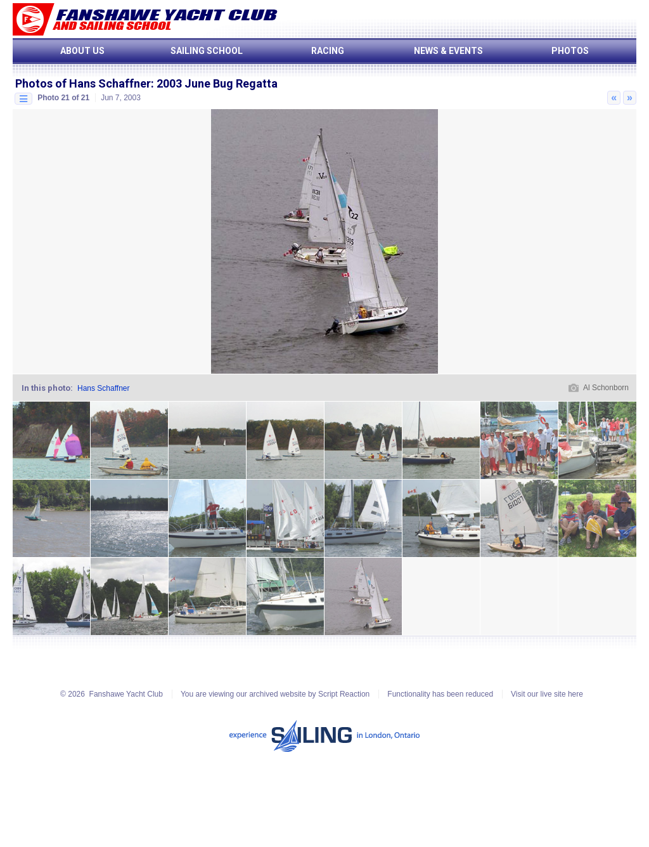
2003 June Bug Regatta (217, 83)
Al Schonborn (606, 387)
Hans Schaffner (103, 388)
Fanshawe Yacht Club (126, 694)
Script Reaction (343, 694)
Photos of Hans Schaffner (83, 83)
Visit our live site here (547, 694)
